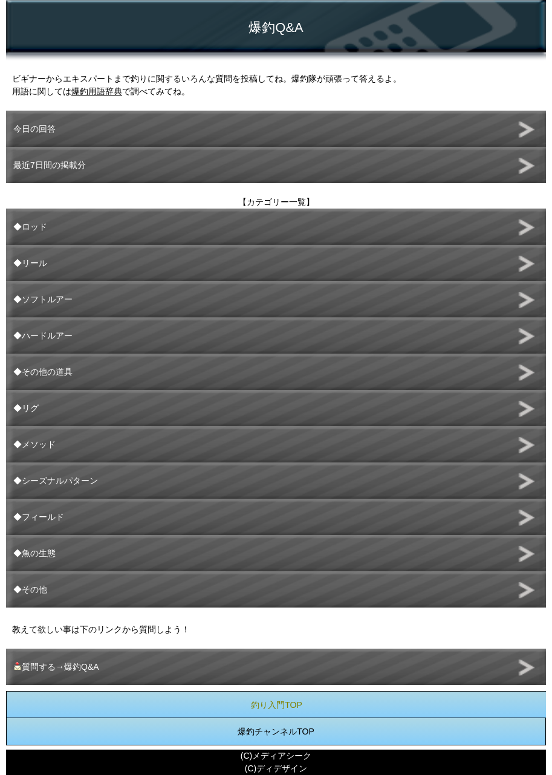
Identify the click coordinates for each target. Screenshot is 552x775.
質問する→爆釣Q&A (56, 667)
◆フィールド (38, 517)
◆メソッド (34, 444)
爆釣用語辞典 (96, 91)
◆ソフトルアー (43, 299)
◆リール (30, 263)
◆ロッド (30, 227)
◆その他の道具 (43, 372)
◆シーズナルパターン (55, 480)
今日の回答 (34, 129)
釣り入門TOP (276, 705)
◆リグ (26, 408)
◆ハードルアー (43, 335)
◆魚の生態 (34, 553)
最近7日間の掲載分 (49, 165)
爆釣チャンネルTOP (276, 731)
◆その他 (30, 589)
